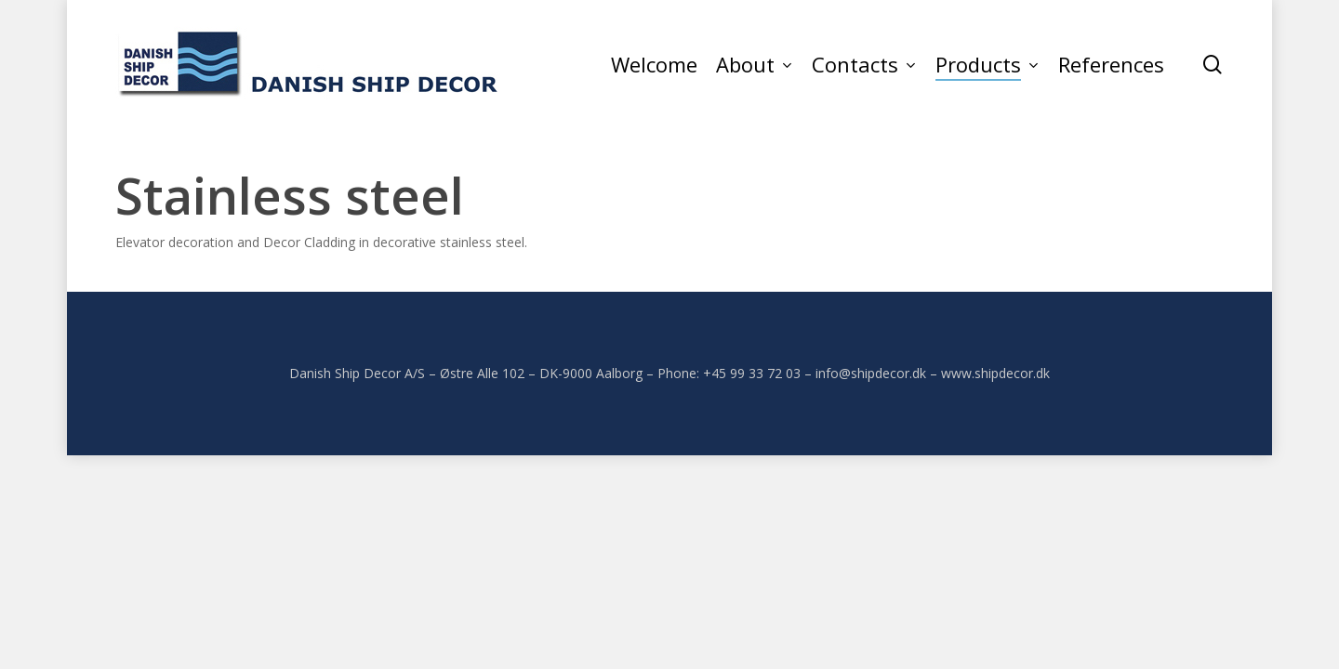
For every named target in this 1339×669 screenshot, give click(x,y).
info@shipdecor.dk (870, 373)
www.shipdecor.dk (995, 373)
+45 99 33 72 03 (752, 373)
